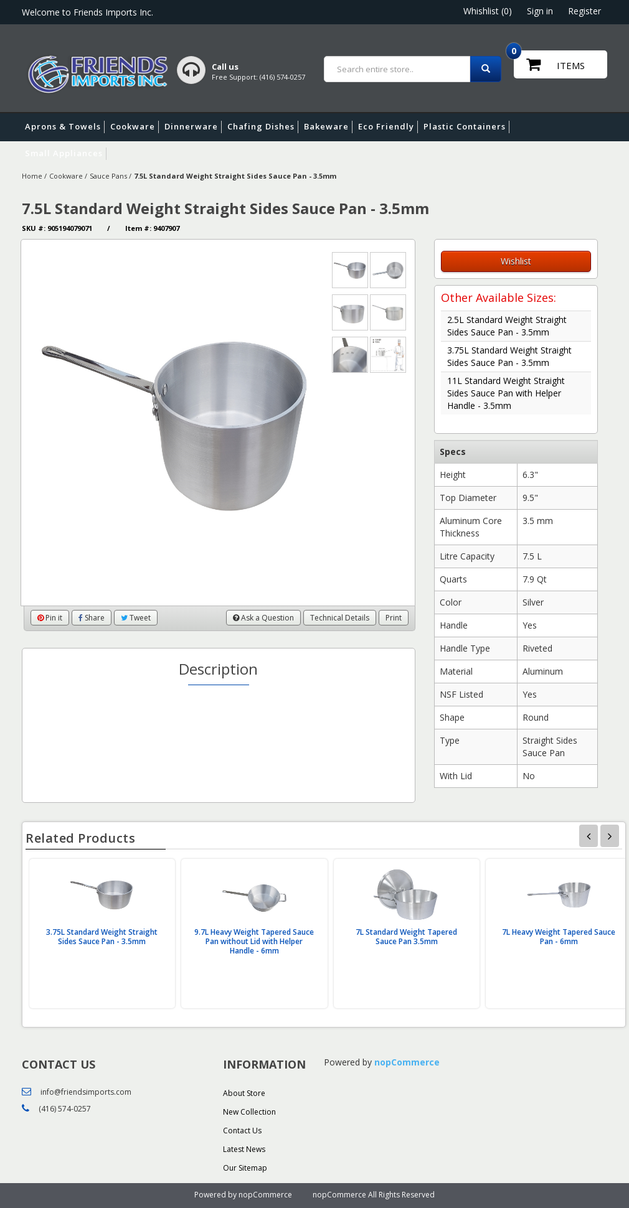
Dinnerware (193, 127)
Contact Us (242, 1130)
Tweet (136, 617)
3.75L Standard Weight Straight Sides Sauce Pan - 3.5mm (509, 356)
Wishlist (516, 261)
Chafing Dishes (262, 127)
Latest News (244, 1149)
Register (584, 11)
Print (393, 617)
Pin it (49, 617)
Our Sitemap (245, 1168)
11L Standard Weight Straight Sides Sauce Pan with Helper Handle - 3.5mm (506, 393)
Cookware (134, 127)
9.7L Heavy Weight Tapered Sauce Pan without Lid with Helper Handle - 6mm (254, 941)
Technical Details (339, 617)
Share (91, 617)
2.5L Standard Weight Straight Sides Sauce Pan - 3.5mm (507, 326)
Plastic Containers (466, 127)
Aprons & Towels (65, 127)
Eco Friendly (388, 127)
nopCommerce (407, 1062)
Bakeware (328, 127)
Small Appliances (65, 153)
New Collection (249, 1112)
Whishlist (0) (487, 11)
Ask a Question (263, 617)
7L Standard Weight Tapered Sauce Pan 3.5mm (406, 937)
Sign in (540, 11)
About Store (244, 1093)
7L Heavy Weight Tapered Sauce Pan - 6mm (558, 937)
